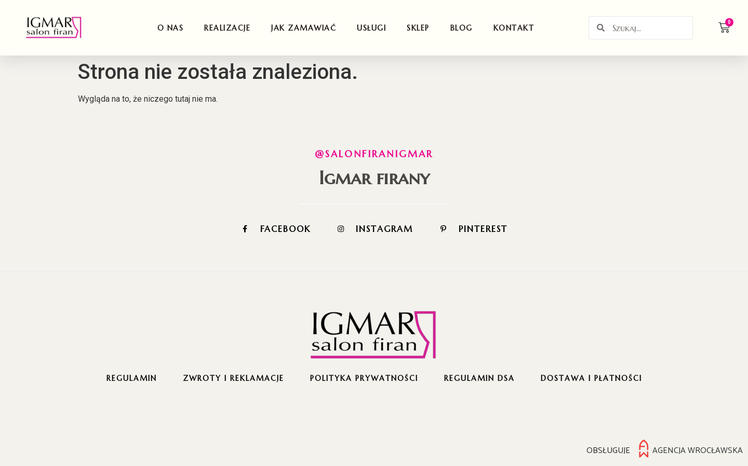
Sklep (418, 28)
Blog (461, 28)
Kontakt (514, 28)
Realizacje (227, 28)
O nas (170, 28)
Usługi (371, 28)
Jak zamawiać (303, 28)
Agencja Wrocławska (697, 450)
